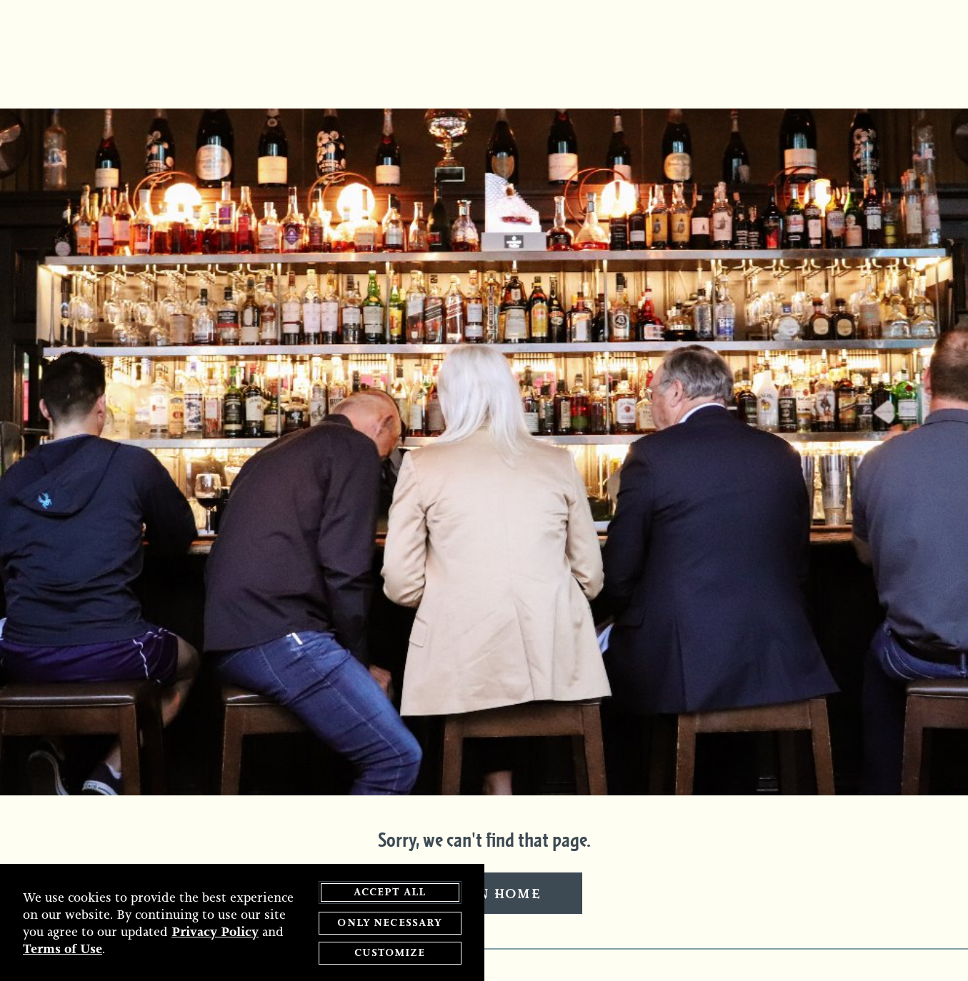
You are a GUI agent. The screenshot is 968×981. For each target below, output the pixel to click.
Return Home (484, 894)
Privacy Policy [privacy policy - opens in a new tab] (215, 931)
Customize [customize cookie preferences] (389, 953)
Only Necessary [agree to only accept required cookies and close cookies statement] (389, 923)
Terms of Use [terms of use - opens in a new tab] (62, 948)
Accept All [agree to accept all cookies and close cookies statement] (390, 893)
